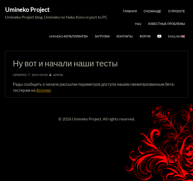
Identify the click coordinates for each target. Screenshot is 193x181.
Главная (130, 11)
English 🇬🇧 (176, 36)
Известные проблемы (166, 24)
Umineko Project (27, 9)
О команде (152, 11)
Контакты (124, 36)
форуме (43, 90)
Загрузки (102, 36)
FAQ (138, 24)
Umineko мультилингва (68, 36)
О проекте (176, 11)
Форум (145, 36)
